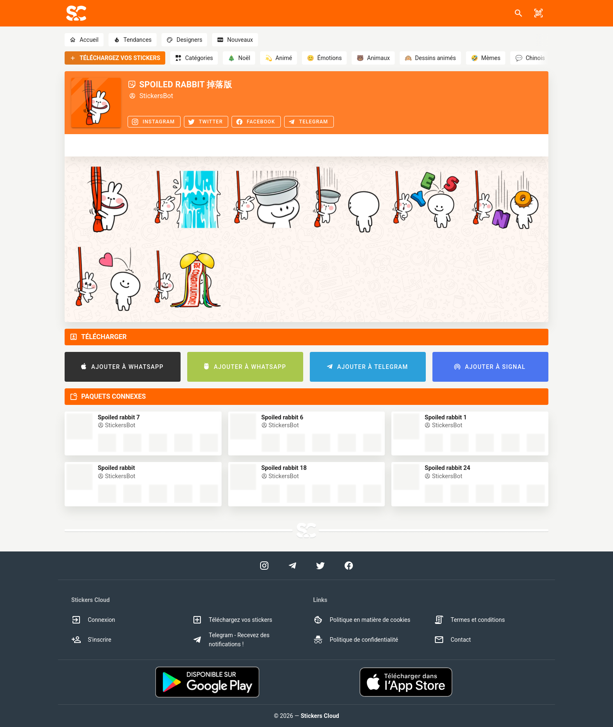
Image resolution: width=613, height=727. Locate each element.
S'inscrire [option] (91, 640)
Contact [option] (452, 640)
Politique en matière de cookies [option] (361, 620)
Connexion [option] (93, 620)
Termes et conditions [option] (469, 620)
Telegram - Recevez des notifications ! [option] (231, 640)
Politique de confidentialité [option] (355, 640)
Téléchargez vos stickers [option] (232, 620)
